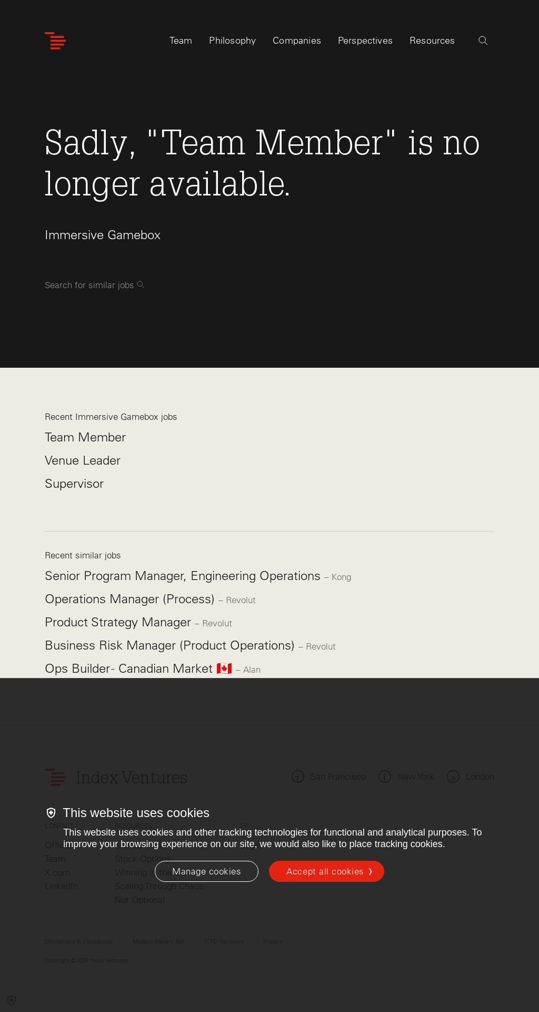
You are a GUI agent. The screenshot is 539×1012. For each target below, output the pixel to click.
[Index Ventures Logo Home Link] (55, 41)
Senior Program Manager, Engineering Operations (184, 575)
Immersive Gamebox (103, 234)
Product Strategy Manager (120, 622)
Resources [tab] (432, 40)
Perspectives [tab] (365, 40)
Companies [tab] (297, 40)
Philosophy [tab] (232, 40)
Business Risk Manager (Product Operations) (171, 645)
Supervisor (74, 483)
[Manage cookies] (206, 871)
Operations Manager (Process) (131, 598)
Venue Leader (83, 460)
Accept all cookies (325, 871)
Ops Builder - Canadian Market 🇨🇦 (140, 668)
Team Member (85, 437)
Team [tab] (181, 40)
